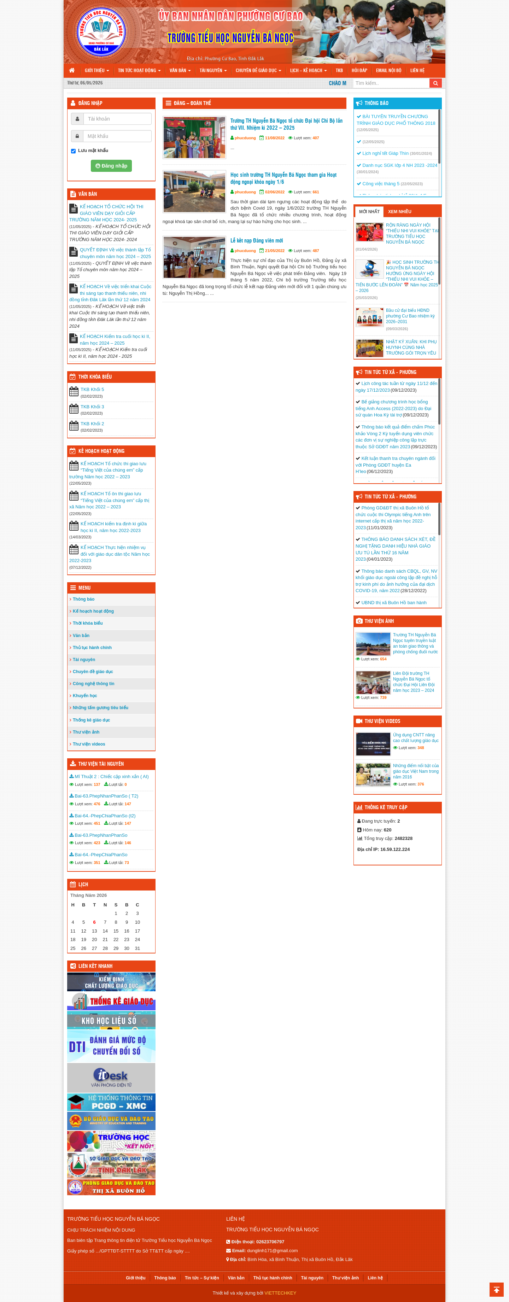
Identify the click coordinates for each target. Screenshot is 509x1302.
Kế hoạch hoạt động (101, 451)
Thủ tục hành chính (92, 647)
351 (97, 862)
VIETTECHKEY (280, 1293)
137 (97, 784)
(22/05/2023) (412, 184)
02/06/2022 (275, 192)
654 (383, 659)
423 (97, 843)
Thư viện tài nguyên (101, 764)
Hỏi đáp (359, 71)
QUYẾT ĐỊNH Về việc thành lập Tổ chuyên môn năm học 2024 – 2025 (115, 253)
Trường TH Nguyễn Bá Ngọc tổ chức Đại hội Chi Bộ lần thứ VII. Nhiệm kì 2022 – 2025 (286, 124)
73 (127, 862)
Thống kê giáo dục (91, 720)
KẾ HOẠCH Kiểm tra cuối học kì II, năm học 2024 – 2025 (115, 340)
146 (128, 843)
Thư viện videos (89, 744)
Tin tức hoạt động (139, 71)
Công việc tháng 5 (378, 183)
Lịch (83, 884)
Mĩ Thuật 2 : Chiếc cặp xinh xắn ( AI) (109, 776)
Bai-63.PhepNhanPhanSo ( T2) (103, 796)
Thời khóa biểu (88, 623)
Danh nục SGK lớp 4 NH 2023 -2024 (397, 165)
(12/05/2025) (368, 130)
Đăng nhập (90, 103)
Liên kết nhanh (95, 966)
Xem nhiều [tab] (399, 211)
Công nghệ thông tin (94, 683)
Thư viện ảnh (86, 732)
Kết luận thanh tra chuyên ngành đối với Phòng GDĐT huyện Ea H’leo (395, 465)
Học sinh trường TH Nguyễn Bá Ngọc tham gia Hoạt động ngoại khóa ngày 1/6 (283, 179)
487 (315, 251)
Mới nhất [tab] (369, 211)
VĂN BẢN (87, 194)
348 (420, 748)
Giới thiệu (97, 71)
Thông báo (83, 599)
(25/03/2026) (367, 298)
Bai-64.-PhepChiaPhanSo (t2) (102, 815)
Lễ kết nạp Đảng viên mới (256, 241)
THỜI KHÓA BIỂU (95, 377)
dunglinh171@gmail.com (272, 1250)
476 (97, 804)
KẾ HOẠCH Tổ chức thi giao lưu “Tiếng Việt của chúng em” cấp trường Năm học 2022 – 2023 (107, 470)
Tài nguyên (213, 71)
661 (315, 192)
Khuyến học (85, 695)
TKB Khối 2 (92, 423)
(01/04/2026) (367, 249)
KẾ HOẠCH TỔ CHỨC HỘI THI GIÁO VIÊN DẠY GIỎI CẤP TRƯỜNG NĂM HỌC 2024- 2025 (106, 213)
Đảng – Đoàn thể (192, 103)
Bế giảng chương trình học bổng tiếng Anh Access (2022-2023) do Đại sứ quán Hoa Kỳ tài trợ (393, 408)
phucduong (245, 138)
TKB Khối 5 (92, 389)
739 (383, 697)
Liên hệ (417, 71)
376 (420, 784)
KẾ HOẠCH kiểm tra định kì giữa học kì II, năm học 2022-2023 (114, 527)
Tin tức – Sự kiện (202, 1277)
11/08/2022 (275, 138)
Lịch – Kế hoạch (308, 71)
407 (315, 138)
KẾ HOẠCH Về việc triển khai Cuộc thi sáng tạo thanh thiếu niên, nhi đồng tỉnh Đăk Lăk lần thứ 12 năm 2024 (110, 293)
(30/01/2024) (421, 153)
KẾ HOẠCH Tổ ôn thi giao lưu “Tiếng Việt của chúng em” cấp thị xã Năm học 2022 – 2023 (109, 500)
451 (97, 823)
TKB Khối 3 (92, 406)
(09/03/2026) (397, 329)
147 (128, 804)
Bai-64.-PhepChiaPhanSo (98, 854)
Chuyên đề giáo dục (258, 71)
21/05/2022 (275, 251)
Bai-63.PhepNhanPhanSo (98, 835)
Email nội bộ (389, 71)
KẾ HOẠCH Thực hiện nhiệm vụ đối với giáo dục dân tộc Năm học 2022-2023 (109, 554)
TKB (339, 71)
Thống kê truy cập (386, 807)
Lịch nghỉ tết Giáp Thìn (383, 153)
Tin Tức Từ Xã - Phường (390, 372)
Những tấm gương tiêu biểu (100, 707)
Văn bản (180, 71)
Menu (84, 588)
